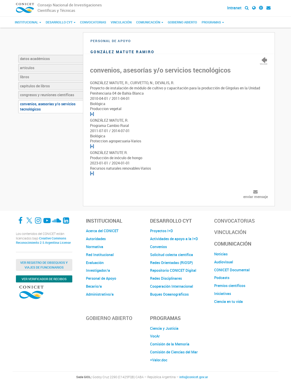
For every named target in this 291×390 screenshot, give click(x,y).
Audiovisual (223, 261)
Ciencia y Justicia (164, 328)
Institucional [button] (28, 22)
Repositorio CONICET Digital (173, 270)
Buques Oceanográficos (169, 294)
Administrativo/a (100, 294)
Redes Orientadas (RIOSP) (171, 262)
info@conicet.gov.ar (193, 377)
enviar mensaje (255, 196)
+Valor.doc (158, 359)
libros (24, 76)
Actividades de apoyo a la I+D (174, 238)
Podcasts (221, 277)
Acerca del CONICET (102, 230)
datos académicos (35, 58)
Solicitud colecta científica (171, 254)
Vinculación (121, 22)
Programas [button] (213, 22)
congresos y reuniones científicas (47, 94)
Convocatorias (93, 22)
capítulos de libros (35, 85)
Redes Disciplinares (166, 278)
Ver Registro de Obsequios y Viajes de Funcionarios (44, 264)
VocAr (155, 336)
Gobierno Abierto (182, 22)
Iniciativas (222, 293)
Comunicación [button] (149, 22)
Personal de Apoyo (101, 278)
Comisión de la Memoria (169, 344)
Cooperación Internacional (171, 286)
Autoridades (96, 238)
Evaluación (95, 262)
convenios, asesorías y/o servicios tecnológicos (47, 106)
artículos (27, 67)
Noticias (221, 254)
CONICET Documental (232, 269)
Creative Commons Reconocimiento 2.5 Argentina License (43, 240)
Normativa (94, 246)
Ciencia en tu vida (228, 301)
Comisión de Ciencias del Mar (174, 352)
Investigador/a (98, 270)
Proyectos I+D (161, 230)
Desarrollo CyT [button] (60, 22)
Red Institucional (100, 254)
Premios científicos (229, 285)
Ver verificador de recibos (44, 279)
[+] (92, 113)
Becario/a (94, 286)
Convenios (158, 246)
